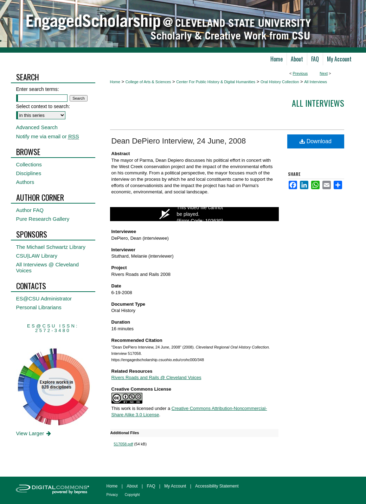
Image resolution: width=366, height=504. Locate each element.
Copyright (132, 495)
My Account (175, 486)
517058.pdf (123, 444)
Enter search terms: (37, 89)
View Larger (34, 433)
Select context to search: (43, 106)
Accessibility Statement (216, 486)
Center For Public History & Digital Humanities (215, 82)
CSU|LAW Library (37, 256)
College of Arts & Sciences (148, 82)
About (132, 486)
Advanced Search (37, 127)
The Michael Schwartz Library (51, 247)
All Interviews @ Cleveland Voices (47, 267)
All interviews (318, 103)
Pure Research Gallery (43, 219)
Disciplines (28, 173)
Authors (25, 182)
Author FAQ (30, 210)
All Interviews (315, 82)
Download (316, 141)
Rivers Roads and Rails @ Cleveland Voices (156, 377)
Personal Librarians (39, 307)
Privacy (112, 495)
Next (324, 73)
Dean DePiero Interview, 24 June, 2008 (178, 141)
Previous (300, 73)
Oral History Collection (280, 82)
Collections (29, 164)
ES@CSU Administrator (44, 298)
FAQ (151, 486)
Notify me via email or (47, 136)
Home (115, 82)
